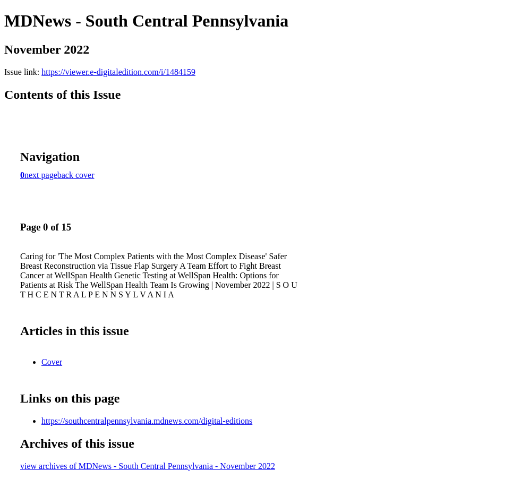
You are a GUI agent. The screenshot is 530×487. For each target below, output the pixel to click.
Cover (51, 361)
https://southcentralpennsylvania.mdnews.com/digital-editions (146, 420)
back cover (76, 175)
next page (40, 175)
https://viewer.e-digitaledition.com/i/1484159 (118, 71)
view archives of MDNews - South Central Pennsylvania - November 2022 (147, 466)
